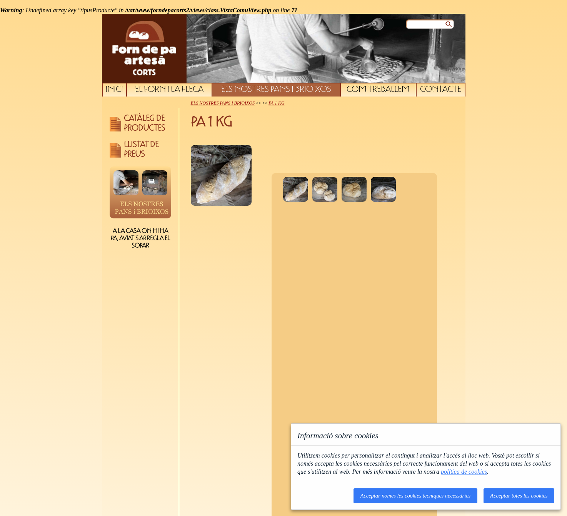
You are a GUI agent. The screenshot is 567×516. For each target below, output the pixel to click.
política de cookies (464, 471)
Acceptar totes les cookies (518, 496)
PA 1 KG (276, 103)
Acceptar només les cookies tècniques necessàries (415, 496)
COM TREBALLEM (378, 90)
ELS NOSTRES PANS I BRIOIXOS (276, 90)
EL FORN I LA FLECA (169, 90)
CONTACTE (440, 90)
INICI (114, 90)
